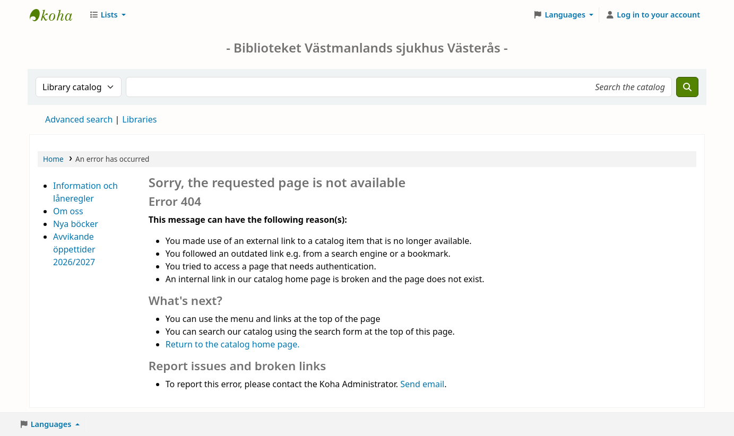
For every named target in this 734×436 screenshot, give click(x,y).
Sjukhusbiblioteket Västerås (56, 14)
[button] (107, 15)
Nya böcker (75, 224)
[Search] (687, 87)
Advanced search (79, 119)
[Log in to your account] (652, 15)
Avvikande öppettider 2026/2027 (74, 249)
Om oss (68, 211)
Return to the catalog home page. (233, 344)
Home (53, 159)
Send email (422, 384)
